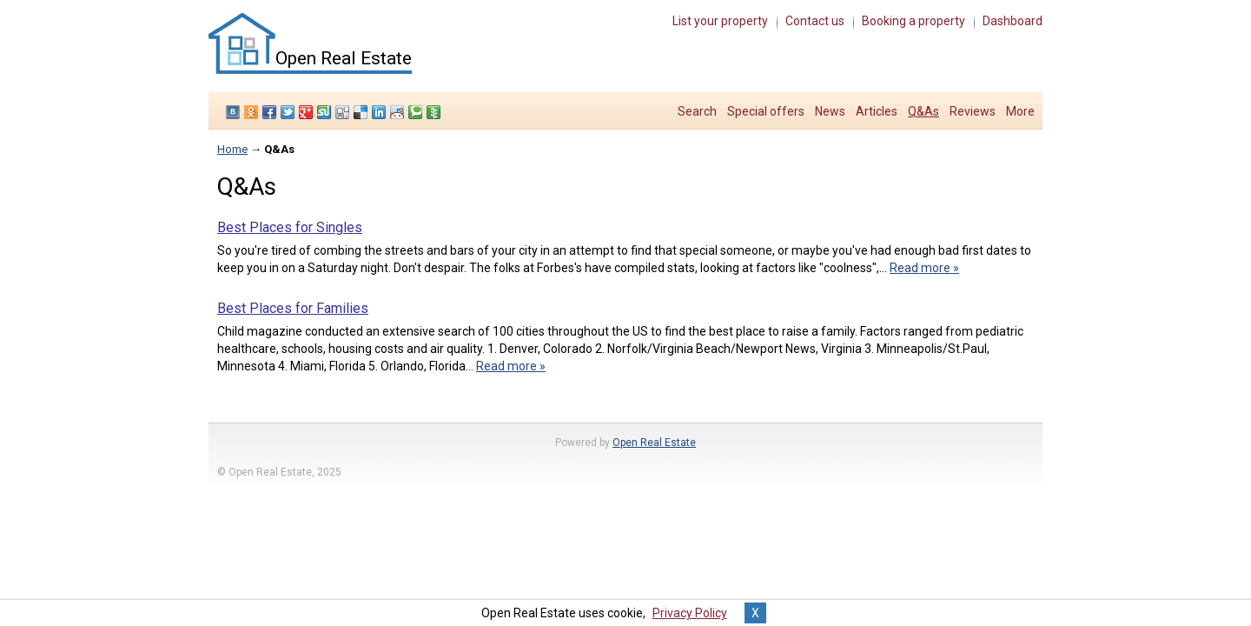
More (1020, 111)
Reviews (973, 111)
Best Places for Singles (289, 227)
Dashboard (1012, 21)
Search (697, 111)
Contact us (814, 21)
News (830, 111)
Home (232, 149)
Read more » (924, 268)
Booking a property (913, 21)
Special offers (765, 111)
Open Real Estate (654, 442)
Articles (876, 111)
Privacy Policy (689, 613)
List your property (720, 21)
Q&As (923, 111)
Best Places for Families (292, 308)
